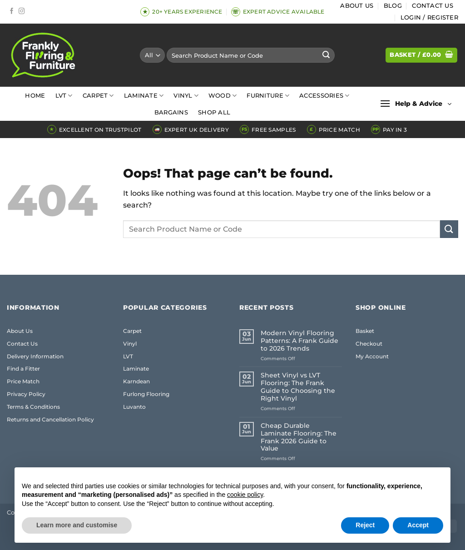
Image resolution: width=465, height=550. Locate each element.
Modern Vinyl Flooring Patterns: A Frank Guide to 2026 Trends (299, 340)
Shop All (214, 112)
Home (35, 95)
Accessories (324, 95)
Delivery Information (35, 356)
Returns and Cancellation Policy (50, 419)
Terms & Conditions (33, 406)
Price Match (23, 381)
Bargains (171, 112)
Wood (222, 95)
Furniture (268, 95)
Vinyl (185, 95)
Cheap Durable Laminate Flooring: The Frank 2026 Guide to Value (298, 437)
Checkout (369, 343)
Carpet (98, 95)
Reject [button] (365, 525)
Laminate (144, 95)
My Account (372, 356)
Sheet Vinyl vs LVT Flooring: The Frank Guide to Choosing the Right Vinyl (298, 387)
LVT (64, 95)
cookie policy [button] (245, 494)
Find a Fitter (23, 368)
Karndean (136, 381)
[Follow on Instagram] (22, 11)
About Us (356, 5)
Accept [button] (418, 525)
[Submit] (326, 55)
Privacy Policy (26, 394)
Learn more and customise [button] (76, 525)
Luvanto (134, 406)
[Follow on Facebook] (12, 11)
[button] (429, 18)
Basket (365, 330)
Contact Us (432, 5)
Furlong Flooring (146, 394)
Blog (393, 5)
